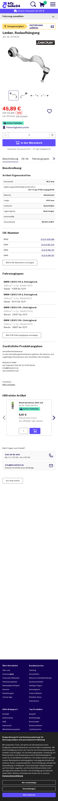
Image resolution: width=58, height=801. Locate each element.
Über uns (6, 670)
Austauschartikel (36, 682)
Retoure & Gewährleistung (40, 678)
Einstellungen (29, 789)
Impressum (6, 725)
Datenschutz (7, 718)
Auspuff (32, 714)
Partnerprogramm (9, 682)
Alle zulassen (29, 795)
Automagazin (34, 689)
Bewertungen (8, 693)
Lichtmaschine (35, 729)
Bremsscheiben (35, 725)
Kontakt (5, 714)
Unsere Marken (35, 693)
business (8, 674)
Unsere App (7, 697)
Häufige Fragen (35, 686)
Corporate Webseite (10, 678)
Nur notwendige (29, 783)
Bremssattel (34, 722)
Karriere (5, 689)
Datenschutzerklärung (12, 776)
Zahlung (32, 670)
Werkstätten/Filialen (10, 686)
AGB (4, 722)
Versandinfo (34, 674)
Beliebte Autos (35, 697)
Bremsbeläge (34, 718)
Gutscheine (34, 701)
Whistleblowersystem (11, 729)
